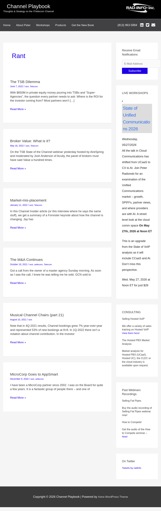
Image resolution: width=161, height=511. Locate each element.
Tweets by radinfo (132, 465)
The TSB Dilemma (25, 79)
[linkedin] (142, 24)
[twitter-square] (148, 24)
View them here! (131, 331)
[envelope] (153, 24)
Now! (125, 434)
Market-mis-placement (29, 198)
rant (27, 84)
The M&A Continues (27, 257)
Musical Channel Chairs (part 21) (38, 312)
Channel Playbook (28, 6)
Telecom (34, 84)
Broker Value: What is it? (31, 138)
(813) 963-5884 (127, 24)
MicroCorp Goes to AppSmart (35, 371)
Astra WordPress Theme (113, 494)
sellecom (38, 262)
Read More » (18, 107)
